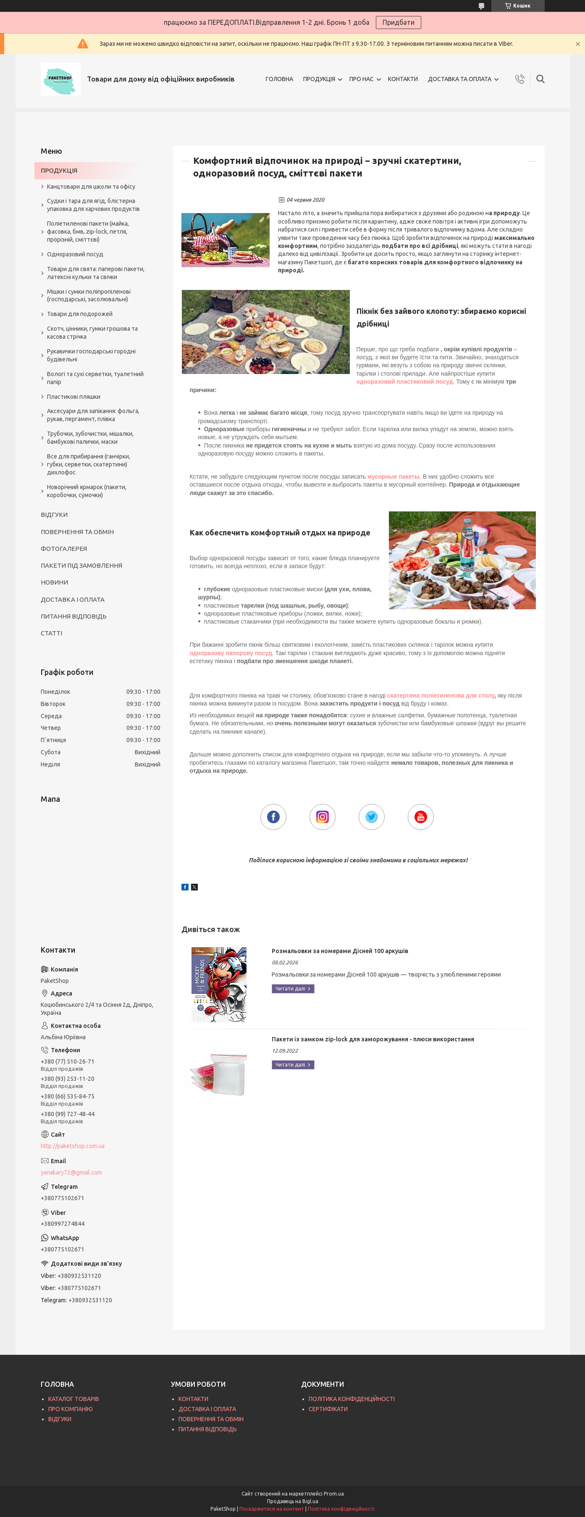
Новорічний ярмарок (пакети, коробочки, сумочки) (86, 491)
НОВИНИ (54, 582)
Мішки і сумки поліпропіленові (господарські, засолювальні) (89, 295)
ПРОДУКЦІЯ (319, 79)
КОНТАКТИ (403, 79)
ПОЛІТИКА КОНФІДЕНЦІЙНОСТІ (352, 1399)
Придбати (398, 22)
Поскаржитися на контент (271, 1509)
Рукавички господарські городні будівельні (91, 355)
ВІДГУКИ (54, 514)
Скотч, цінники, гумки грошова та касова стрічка (92, 332)
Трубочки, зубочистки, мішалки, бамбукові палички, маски (90, 437)
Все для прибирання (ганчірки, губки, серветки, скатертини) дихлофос (88, 464)
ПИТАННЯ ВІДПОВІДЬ (74, 616)
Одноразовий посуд (75, 254)
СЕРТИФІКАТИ (328, 1409)
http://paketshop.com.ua (73, 1146)
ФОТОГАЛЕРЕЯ (64, 548)
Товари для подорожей (80, 314)
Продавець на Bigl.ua (292, 1501)
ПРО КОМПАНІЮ (70, 1409)
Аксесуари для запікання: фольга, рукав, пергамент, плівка (93, 415)
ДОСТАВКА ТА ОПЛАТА (459, 79)
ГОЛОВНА (279, 79)
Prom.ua (334, 1493)
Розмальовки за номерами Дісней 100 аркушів (340, 951)
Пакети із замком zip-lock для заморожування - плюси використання (373, 1039)
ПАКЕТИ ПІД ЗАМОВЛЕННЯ (81, 565)
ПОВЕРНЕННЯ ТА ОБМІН (77, 531)
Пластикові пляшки (73, 396)
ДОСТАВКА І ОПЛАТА (73, 599)
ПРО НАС (361, 79)
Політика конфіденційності (341, 1509)
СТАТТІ (51, 633)
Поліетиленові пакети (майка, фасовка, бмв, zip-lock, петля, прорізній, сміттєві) (88, 231)
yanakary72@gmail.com (71, 1172)
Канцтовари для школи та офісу (91, 186)
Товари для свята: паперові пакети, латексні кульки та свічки (95, 273)
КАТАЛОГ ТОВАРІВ (73, 1399)
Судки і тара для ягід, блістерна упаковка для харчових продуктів (93, 205)
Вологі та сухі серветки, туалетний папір (95, 378)
